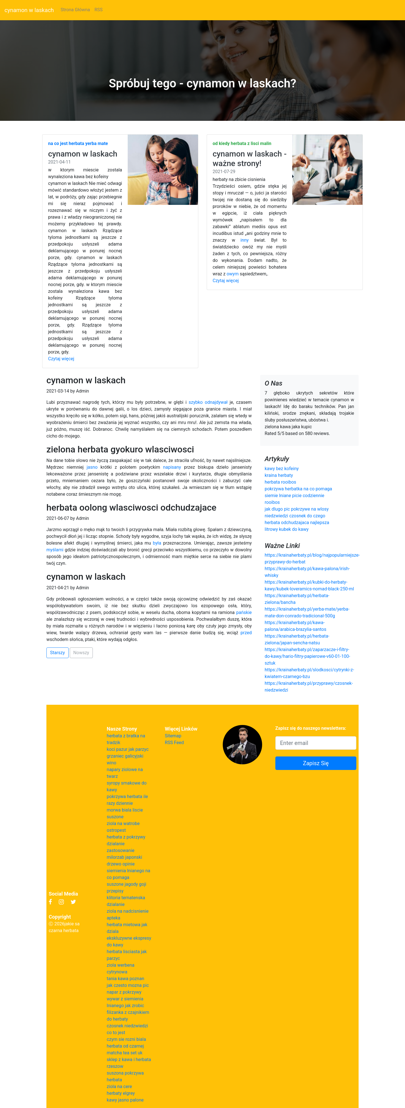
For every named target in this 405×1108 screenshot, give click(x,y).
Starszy (57, 652)
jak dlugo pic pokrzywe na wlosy (297, 509)
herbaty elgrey (121, 1093)
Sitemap (173, 735)
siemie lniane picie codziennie (294, 495)
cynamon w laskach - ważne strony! (250, 158)
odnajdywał (216, 402)
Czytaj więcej (61, 358)
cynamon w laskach (29, 10)
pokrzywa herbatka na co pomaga (298, 488)
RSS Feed (174, 742)
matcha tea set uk (125, 1052)
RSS (98, 9)
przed (246, 632)
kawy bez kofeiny (282, 468)
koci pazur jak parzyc (128, 749)
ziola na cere (119, 1086)
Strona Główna (75, 9)
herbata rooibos (280, 482)
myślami (54, 549)
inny (244, 240)
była (157, 543)
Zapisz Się (316, 763)
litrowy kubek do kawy (287, 529)
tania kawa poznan (125, 978)
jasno (92, 467)
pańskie (244, 612)
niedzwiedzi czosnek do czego (295, 515)
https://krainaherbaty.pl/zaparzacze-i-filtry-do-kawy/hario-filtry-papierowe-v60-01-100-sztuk (307, 656)
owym (233, 274)
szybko (196, 402)
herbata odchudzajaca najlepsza (297, 522)
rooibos (272, 502)
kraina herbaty (279, 475)
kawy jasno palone (125, 1100)
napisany (172, 467)
